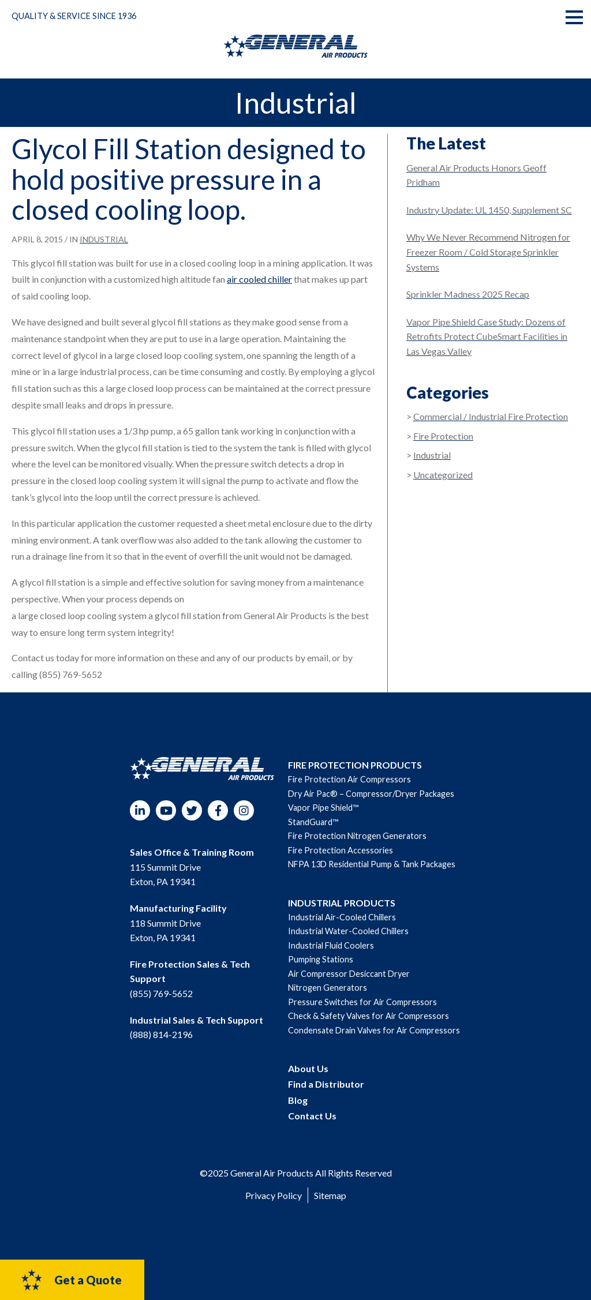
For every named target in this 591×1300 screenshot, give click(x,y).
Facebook (218, 810)
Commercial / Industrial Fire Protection (490, 416)
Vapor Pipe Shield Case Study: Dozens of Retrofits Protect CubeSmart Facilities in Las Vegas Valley (486, 336)
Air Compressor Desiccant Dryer (349, 974)
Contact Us (312, 1115)
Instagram (244, 810)
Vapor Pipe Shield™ (323, 807)
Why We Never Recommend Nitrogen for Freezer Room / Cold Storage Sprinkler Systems (488, 251)
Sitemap (330, 1195)
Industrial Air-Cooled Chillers (342, 917)
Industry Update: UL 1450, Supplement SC (489, 209)
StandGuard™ (313, 822)
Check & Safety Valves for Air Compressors (368, 1016)
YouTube (166, 810)
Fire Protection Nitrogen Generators (357, 836)
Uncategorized (443, 474)
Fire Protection (443, 435)
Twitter (192, 810)
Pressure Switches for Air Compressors (362, 1002)
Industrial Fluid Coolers (331, 945)
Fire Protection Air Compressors (349, 779)
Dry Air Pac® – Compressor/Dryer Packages (371, 794)
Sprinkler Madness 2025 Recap (467, 294)
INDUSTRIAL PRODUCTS (341, 902)
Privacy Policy (273, 1195)
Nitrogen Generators (327, 987)
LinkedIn (140, 810)
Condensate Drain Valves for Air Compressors (374, 1030)
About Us (308, 1068)
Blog (298, 1100)
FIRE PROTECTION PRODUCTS (355, 764)
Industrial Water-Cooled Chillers (348, 931)
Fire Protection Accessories (340, 850)
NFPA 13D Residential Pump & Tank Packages (371, 864)
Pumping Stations (320, 959)
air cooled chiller (259, 279)
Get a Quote (71, 1279)
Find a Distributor (326, 1083)
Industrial (104, 239)
